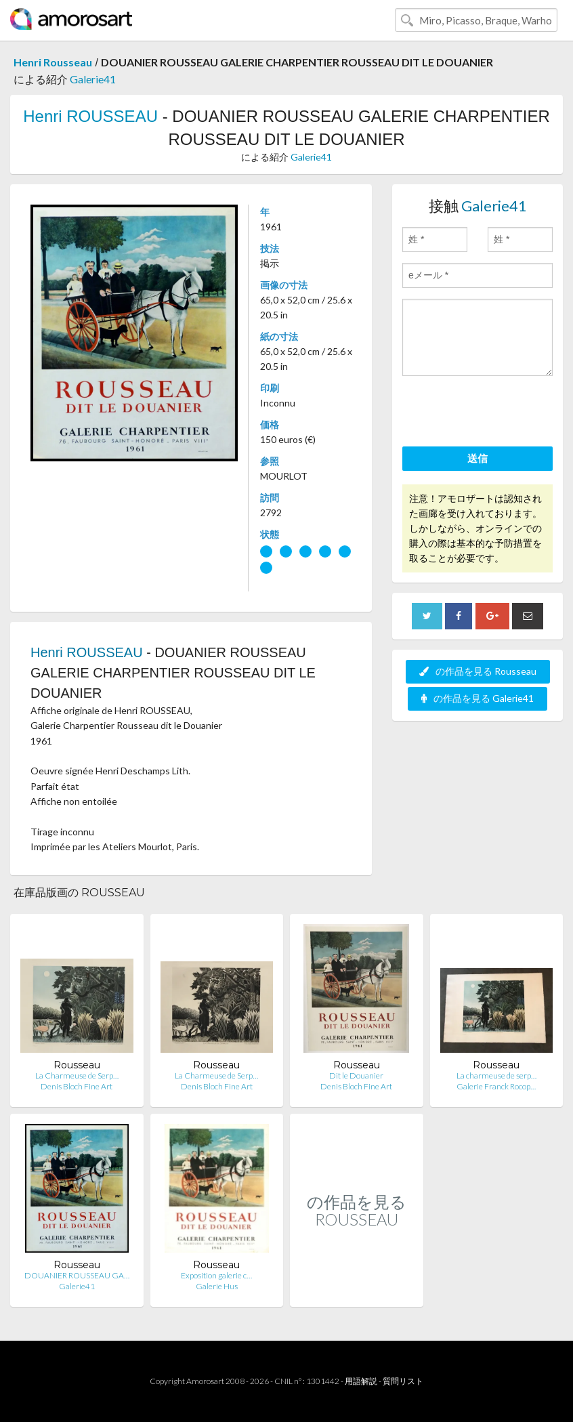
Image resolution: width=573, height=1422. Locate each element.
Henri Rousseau (53, 62)
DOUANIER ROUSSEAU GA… (76, 1275)
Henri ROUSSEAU (90, 116)
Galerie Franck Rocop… (496, 1086)
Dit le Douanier (356, 1075)
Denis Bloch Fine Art (76, 1086)
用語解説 (361, 1381)
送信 (477, 458)
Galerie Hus (217, 1286)
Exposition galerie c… (216, 1275)
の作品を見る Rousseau (477, 671)
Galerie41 (93, 78)
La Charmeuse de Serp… (77, 1075)
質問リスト (403, 1381)
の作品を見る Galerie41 (477, 698)
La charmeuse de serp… (496, 1075)
